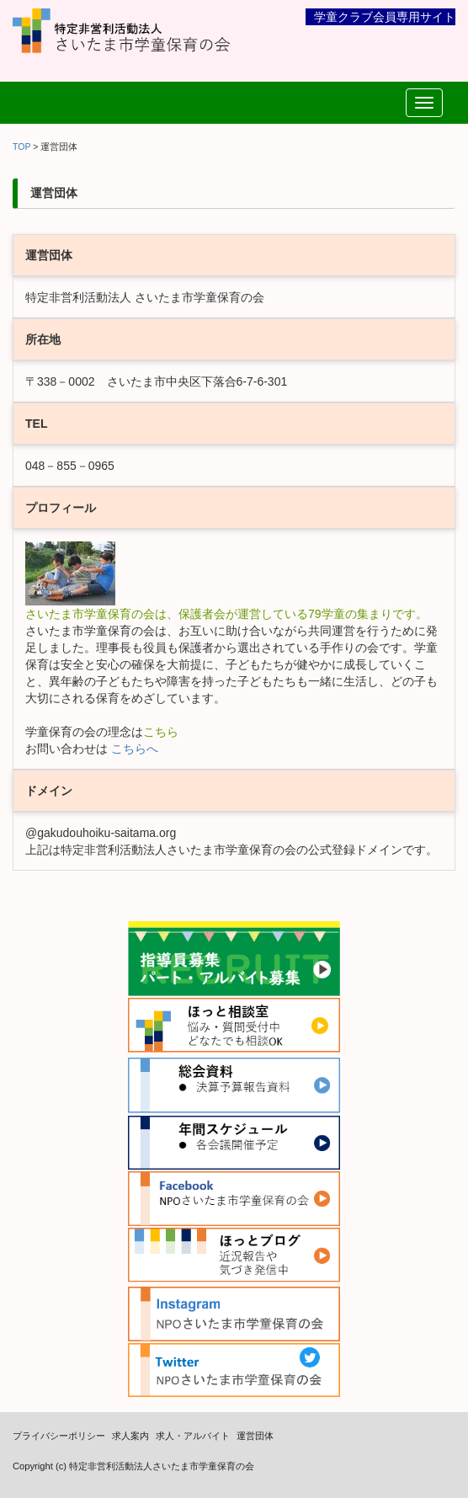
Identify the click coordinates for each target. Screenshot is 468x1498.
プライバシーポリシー (59, 1436)
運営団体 (255, 1436)
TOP (21, 146)
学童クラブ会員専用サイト (384, 17)
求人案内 (130, 1436)
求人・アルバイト (193, 1436)
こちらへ (133, 748)
